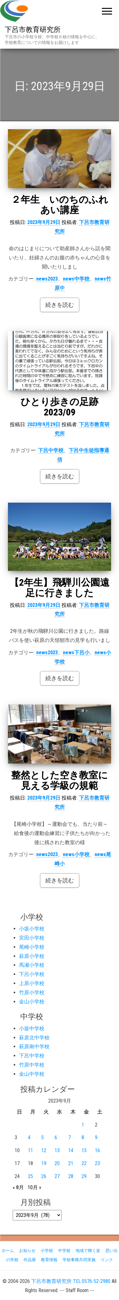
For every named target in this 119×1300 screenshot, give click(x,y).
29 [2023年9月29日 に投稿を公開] (84, 1176)
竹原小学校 (31, 992)
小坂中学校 (31, 1028)
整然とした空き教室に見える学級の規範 (59, 780)
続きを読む (59, 304)
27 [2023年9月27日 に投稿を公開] (57, 1176)
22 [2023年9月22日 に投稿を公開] (84, 1163)
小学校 (47, 1250)
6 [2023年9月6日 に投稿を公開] (56, 1137)
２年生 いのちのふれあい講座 (59, 204)
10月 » (34, 1187)
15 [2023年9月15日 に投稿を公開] (84, 1150)
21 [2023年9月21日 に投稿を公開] (70, 1163)
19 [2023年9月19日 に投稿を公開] (43, 1163)
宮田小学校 (31, 938)
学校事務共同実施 (79, 1259)
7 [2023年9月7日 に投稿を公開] (69, 1137)
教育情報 (49, 1259)
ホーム (8, 1250)
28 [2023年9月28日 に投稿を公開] (70, 1176)
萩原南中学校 (34, 1046)
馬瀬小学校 (31, 965)
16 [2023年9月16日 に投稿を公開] (97, 1150)
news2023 (47, 279)
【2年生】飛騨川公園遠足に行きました (59, 587)
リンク (107, 1259)
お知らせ (27, 1250)
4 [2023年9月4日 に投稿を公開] (29, 1137)
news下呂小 (76, 653)
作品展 (29, 1259)
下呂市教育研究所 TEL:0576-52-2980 (70, 1281)
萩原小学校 (31, 956)
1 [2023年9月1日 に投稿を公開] (83, 1125)
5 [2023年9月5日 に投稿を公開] (42, 1137)
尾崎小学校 (31, 947)
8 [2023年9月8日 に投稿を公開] (83, 1137)
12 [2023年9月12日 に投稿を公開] (43, 1150)
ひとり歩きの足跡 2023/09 (59, 407)
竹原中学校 (31, 1065)
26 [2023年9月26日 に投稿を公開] (43, 1176)
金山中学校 (31, 1074)
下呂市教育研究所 (33, 29)
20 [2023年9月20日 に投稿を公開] (57, 1163)
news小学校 (76, 854)
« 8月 (18, 1187)
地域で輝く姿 (88, 1250)
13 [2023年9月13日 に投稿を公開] (57, 1150)
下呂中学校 (50, 450)
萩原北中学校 (34, 1038)
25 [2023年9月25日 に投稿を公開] (30, 1176)
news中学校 (76, 279)
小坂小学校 (31, 929)
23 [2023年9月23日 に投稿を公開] (97, 1163)
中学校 (64, 1250)
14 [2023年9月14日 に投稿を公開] (70, 1150)
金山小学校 (31, 1002)
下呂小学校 (31, 974)
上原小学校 (31, 983)
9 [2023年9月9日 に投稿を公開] (96, 1137)
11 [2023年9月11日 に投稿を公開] (30, 1150)
